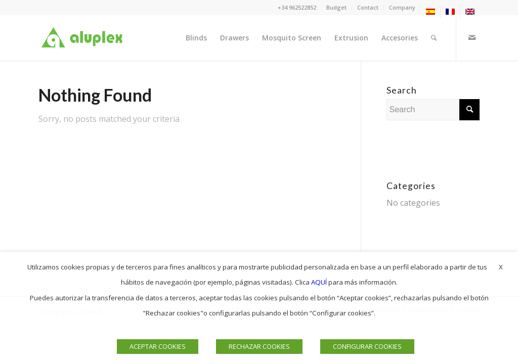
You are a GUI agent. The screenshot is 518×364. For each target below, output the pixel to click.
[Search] (433, 38)
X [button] (501, 266)
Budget (336, 7)
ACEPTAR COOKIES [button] (158, 346)
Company (402, 7)
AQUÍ (319, 282)
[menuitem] (336, 7)
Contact (367, 7)
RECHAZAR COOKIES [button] (259, 346)
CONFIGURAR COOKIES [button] (367, 346)
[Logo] (84, 38)
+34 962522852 (297, 7)
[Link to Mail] (472, 37)
